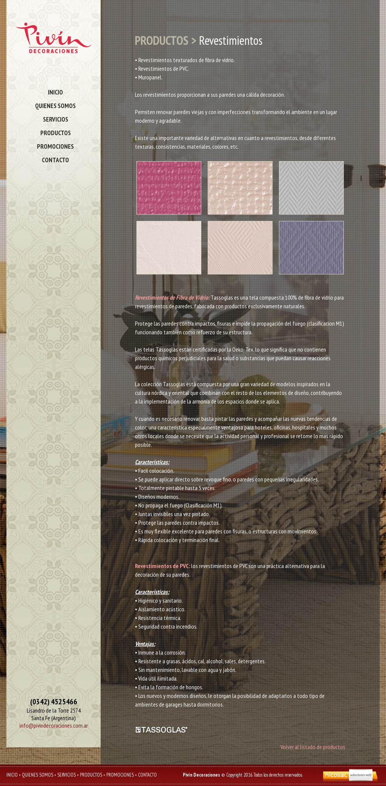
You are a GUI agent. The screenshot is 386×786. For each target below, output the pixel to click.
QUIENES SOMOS (55, 106)
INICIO (55, 92)
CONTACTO (55, 160)
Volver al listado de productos (312, 747)
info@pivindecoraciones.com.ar (54, 725)
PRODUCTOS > (165, 40)
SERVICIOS (55, 119)
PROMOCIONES (55, 146)
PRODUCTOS (55, 133)
